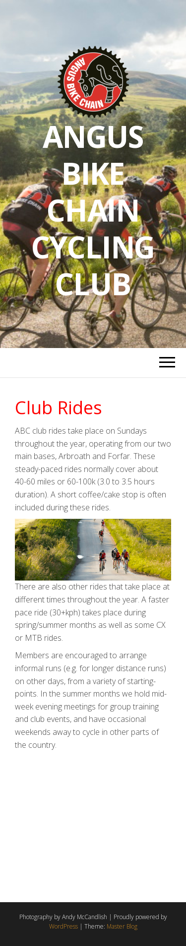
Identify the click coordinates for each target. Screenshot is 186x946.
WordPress (63, 926)
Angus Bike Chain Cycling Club (93, 210)
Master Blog (122, 926)
